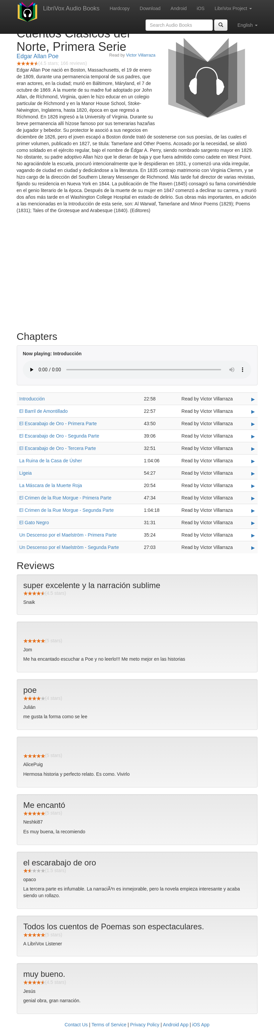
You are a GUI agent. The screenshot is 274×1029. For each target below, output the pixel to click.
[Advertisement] (137, 274)
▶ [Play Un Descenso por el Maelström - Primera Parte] (253, 535)
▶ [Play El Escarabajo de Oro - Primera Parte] (253, 424)
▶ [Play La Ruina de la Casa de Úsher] (253, 461)
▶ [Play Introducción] (253, 399)
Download (150, 8)
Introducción (32, 398)
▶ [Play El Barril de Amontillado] (253, 411)
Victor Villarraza (141, 55)
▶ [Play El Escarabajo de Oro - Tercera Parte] (253, 448)
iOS (200, 8)
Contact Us (76, 1024)
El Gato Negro (34, 522)
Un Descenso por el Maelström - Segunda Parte (69, 547)
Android (179, 8)
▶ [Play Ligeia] (253, 473)
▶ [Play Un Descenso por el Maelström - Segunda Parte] (253, 547)
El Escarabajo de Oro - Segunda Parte (59, 436)
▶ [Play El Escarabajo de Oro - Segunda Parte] (253, 436)
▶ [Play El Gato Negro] (253, 523)
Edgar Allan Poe (38, 56)
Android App (175, 1024)
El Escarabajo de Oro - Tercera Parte (57, 448)
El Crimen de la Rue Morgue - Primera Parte (65, 497)
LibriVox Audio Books (71, 8)
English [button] (248, 25)
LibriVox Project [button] (233, 8)
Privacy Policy (144, 1024)
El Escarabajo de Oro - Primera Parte (58, 423)
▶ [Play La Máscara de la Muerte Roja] (253, 485)
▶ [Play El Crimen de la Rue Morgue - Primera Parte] (253, 498)
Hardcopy (120, 8)
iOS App (200, 1024)
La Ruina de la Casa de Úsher (50, 460)
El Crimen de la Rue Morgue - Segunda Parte (66, 510)
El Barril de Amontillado (43, 411)
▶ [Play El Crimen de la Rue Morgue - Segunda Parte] (253, 510)
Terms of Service (108, 1024)
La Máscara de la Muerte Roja (50, 485)
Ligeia (25, 473)
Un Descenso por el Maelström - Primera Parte (68, 535)
